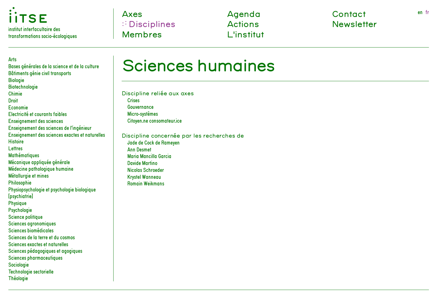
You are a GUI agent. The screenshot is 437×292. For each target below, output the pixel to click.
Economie (18, 106)
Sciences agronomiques (32, 222)
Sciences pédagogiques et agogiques (45, 250)
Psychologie (20, 209)
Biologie (16, 79)
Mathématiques (23, 154)
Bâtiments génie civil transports (39, 72)
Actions (243, 23)
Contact (348, 13)
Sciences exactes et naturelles (38, 243)
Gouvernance (140, 106)
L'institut (245, 34)
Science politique (25, 216)
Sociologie (18, 264)
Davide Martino (142, 162)
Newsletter (354, 23)
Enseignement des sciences (35, 120)
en (420, 11)
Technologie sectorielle (30, 271)
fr (427, 11)
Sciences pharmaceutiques (35, 257)
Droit (13, 100)
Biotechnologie (23, 86)
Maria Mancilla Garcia (149, 155)
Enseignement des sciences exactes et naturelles (56, 134)
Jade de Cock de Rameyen (153, 142)
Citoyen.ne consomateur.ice (154, 120)
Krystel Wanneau (144, 176)
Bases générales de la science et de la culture (53, 65)
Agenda (243, 13)
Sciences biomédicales (30, 229)
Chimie (15, 93)
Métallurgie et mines (28, 175)
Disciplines (152, 23)
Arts (12, 58)
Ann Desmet (139, 148)
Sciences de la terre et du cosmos (41, 236)
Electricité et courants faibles (37, 113)
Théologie (18, 277)
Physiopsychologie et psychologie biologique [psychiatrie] (52, 192)
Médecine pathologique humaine (40, 168)
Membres (142, 34)
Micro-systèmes (142, 113)
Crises (133, 99)
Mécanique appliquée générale (39, 161)
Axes (132, 13)
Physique (17, 202)
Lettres (15, 147)
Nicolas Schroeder (145, 169)
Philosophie (19, 182)
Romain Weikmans (145, 182)
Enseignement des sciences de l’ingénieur (49, 127)
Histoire (16, 140)
